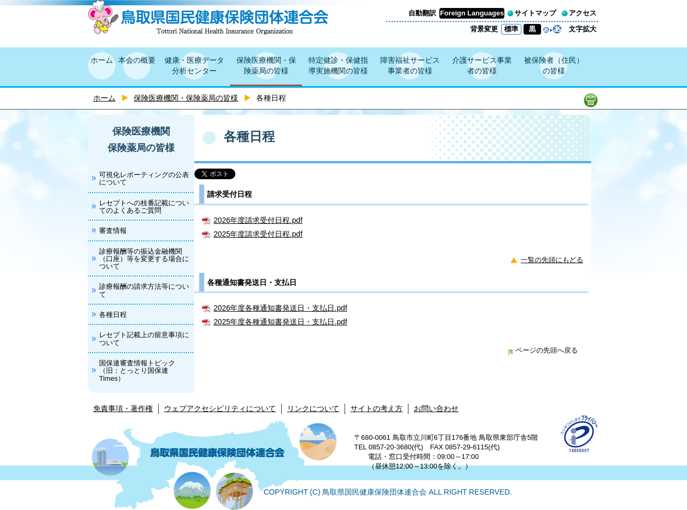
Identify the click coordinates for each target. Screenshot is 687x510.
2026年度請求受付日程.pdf (258, 220)
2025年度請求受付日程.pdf (258, 234)
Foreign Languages (472, 13)
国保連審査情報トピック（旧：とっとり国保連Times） (137, 370)
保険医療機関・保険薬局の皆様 (266, 65)
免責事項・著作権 (123, 408)
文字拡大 (582, 29)
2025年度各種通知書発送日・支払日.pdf (280, 321)
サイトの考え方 (376, 408)
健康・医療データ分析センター (194, 65)
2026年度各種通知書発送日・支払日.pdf (280, 308)
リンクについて (313, 408)
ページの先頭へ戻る (542, 350)
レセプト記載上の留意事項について (144, 338)
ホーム (102, 60)
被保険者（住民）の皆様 (554, 65)
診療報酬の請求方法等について (144, 290)
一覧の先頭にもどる (552, 260)
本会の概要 (137, 60)
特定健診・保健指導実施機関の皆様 (338, 65)
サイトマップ (535, 13)
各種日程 (113, 315)
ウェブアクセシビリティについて (220, 408)
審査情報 (113, 231)
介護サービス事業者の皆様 (482, 65)
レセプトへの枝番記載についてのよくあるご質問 (144, 206)
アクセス (582, 13)
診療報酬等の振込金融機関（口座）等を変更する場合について (144, 259)
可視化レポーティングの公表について (144, 178)
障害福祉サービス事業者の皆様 (410, 65)
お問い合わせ (436, 408)
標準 (511, 29)
